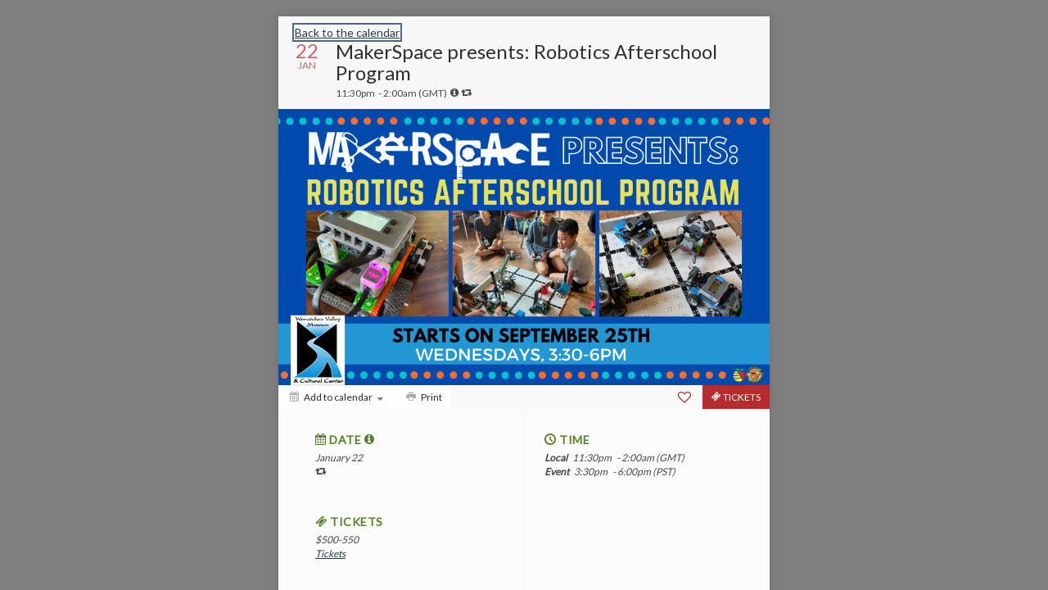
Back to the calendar (347, 32)
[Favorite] (684, 397)
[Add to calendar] (336, 397)
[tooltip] (454, 93)
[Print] (422, 397)
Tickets (330, 553)
